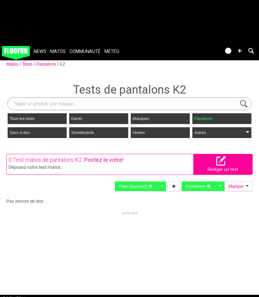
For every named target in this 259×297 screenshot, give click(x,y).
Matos (58, 51)
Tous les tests (22, 118)
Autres (221, 132)
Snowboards (82, 132)
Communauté (85, 51)
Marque (239, 186)
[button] (239, 50)
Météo (111, 51)
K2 (62, 64)
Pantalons (46, 64)
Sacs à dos (20, 132)
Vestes (139, 132)
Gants (76, 118)
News (40, 51)
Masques (141, 118)
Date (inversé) (136, 186)
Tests (28, 64)
